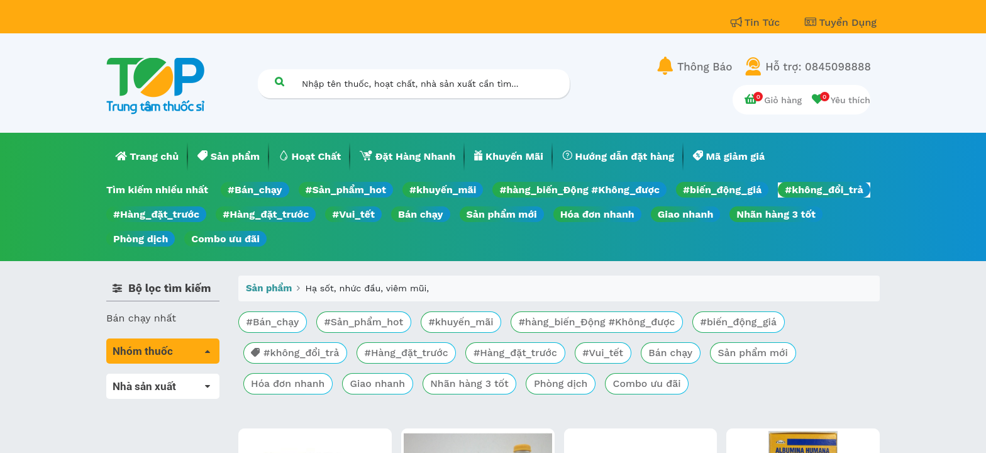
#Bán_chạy (255, 190)
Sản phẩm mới (502, 214)
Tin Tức (757, 22)
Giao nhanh (686, 214)
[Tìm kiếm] (279, 81)
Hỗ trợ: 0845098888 (818, 67)
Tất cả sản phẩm (146, 381)
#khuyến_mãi (442, 190)
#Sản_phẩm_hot (346, 190)
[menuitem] (147, 156)
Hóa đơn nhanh (597, 214)
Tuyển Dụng (841, 22)
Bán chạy (420, 214)
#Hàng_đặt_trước (156, 214)
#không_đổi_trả (824, 190)
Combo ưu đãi (225, 239)
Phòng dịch (140, 239)
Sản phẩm (269, 288)
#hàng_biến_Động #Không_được (579, 190)
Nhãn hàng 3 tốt (776, 214)
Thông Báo (704, 67)
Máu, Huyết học (144, 399)
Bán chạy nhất (141, 318)
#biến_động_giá (722, 190)
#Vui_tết (353, 214)
